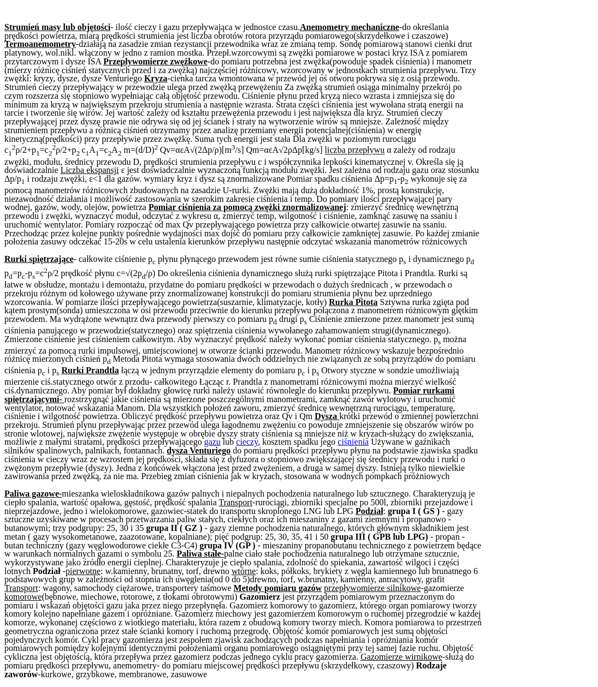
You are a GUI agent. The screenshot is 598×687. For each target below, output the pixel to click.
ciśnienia (353, 441)
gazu (212, 441)
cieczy (247, 441)
